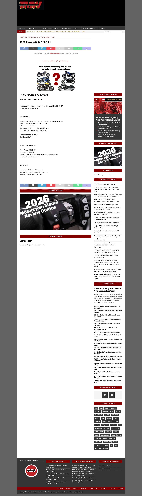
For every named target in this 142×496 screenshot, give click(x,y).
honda (97, 425)
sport (119, 435)
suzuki (115, 442)
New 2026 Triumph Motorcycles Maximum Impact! (107, 332)
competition (98, 415)
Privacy (75, 488)
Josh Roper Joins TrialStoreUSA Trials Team (107, 223)
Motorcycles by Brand (70, 28)
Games (103, 28)
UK (111, 445)
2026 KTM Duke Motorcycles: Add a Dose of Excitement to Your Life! (56, 482)
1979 (52, 37)
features (97, 421)
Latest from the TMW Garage (108, 94)
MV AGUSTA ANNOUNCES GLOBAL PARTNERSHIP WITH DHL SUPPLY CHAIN (83, 474)
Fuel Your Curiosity (108, 284)
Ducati (97, 418)
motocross (98, 428)
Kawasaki (47, 37)
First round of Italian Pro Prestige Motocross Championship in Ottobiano (82, 481)
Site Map (121, 488)
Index (22, 37)
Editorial (83, 488)
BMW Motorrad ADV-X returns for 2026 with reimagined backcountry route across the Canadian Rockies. (107, 238)
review (97, 435)
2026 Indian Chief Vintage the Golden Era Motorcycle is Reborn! (55, 478)
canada (117, 411)
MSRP (96, 432)
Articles (22, 28)
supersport (107, 442)
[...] (113, 302)
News (101, 432)
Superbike (112, 438)
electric (109, 418)
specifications (105, 435)
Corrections (93, 488)
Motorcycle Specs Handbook (34, 37)
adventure (113, 408)
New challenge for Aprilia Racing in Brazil (106, 204)
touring (105, 445)
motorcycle (115, 428)
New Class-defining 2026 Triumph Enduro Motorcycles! (108, 356)
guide (104, 421)
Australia (98, 411)
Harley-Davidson (113, 421)
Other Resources (89, 28)
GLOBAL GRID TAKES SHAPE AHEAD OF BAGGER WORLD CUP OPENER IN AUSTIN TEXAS (106, 189)
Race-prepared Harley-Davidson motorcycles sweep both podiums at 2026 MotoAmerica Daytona (107, 276)
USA (116, 445)
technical (98, 445)
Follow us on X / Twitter (105, 466)
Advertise (60, 488)
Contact (112, 488)
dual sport (114, 415)
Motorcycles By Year (49, 28)
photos (116, 432)
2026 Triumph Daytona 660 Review (104, 184)
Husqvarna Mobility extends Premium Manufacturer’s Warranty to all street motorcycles (105, 245)
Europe (116, 418)
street (105, 438)
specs (113, 435)
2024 (106, 408)
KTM (120, 425)
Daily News (32, 28)
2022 (96, 408)
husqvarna (105, 425)
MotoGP (106, 428)
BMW (111, 411)
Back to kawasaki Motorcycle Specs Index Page (55, 61)
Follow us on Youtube (104, 469)
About (68, 488)
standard (98, 438)
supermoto (98, 442)
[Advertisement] (85, 13)
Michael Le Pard (55, 53)
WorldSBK (98, 448)
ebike (102, 418)
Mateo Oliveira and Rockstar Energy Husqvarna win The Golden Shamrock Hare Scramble (83, 470)
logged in (30, 245)
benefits (105, 411)
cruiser (107, 415)
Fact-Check (103, 488)
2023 (101, 408)
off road (108, 432)
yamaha (105, 448)
